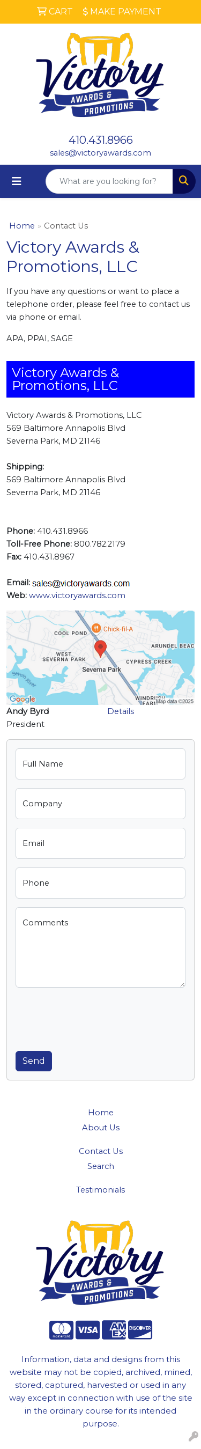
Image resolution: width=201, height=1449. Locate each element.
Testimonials (100, 1190)
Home (22, 226)
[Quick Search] (109, 181)
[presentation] (97, 1017)
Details (120, 711)
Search (100, 1166)
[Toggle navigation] (16, 181)
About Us (101, 1127)
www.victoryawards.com (77, 595)
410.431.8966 (101, 140)
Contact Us (101, 1151)
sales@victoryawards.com (100, 153)
